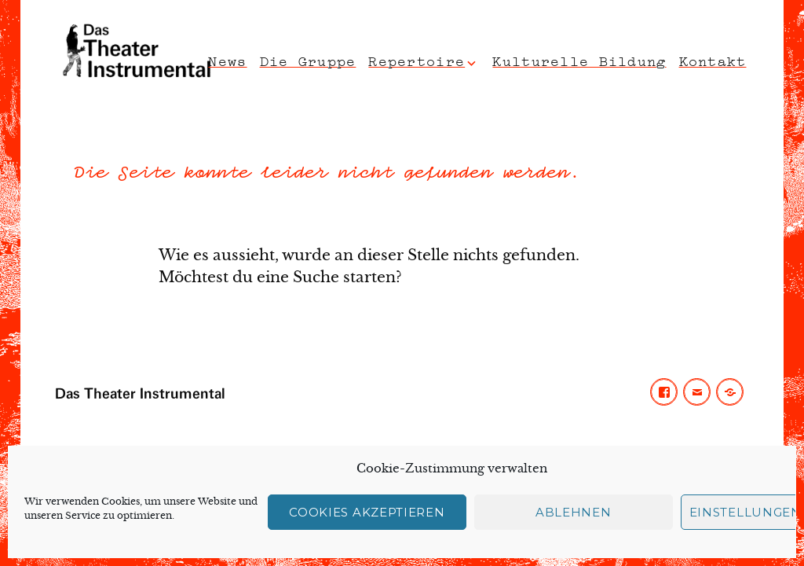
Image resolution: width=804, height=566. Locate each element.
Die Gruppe (308, 59)
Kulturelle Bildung (579, 59)
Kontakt (713, 59)
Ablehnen (573, 512)
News (227, 59)
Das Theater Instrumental (140, 394)
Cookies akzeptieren (366, 512)
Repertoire (416, 59)
